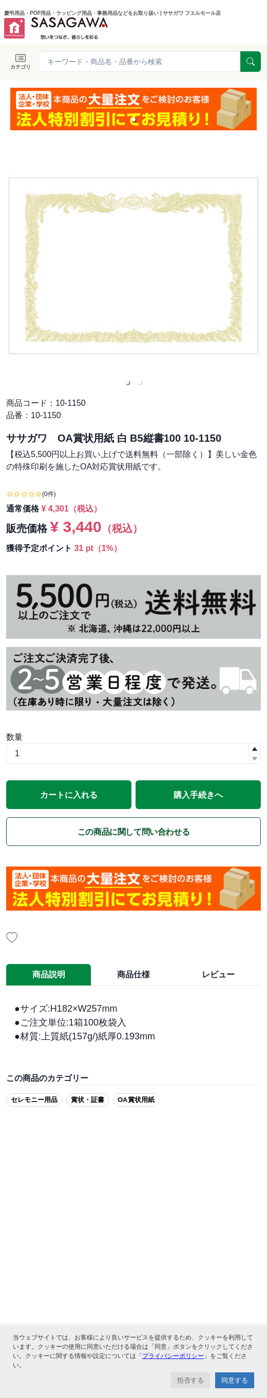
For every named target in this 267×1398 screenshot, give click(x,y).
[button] (133, 119)
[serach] (250, 61)
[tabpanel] (133, 1023)
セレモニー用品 (34, 1100)
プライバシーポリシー (173, 1356)
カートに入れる (69, 795)
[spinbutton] (133, 753)
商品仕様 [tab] (133, 974)
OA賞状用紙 (136, 1100)
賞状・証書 (87, 1100)
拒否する (190, 1380)
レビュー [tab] (218, 974)
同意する (234, 1380)
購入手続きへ (198, 795)
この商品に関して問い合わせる (133, 832)
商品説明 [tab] (48, 974)
